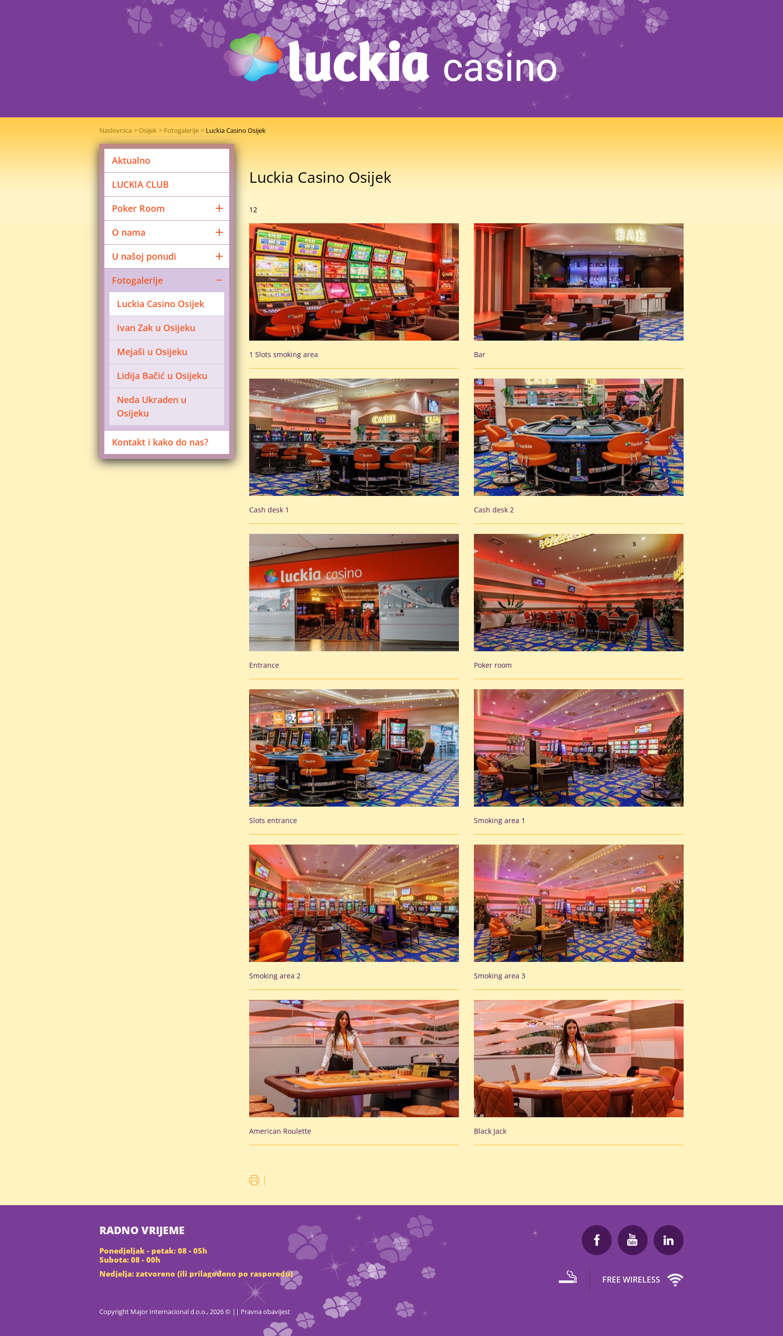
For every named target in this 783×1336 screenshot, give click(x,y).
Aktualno (131, 160)
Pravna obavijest (265, 1311)
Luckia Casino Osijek (236, 130)
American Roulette (280, 1131)
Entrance (264, 665)
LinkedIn (669, 1240)
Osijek (148, 130)
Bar (479, 354)
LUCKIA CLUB (140, 184)
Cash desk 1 (269, 509)
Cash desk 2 (494, 509)
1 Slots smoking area (283, 354)
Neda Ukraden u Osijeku (151, 406)
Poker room (493, 665)
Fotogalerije (181, 130)
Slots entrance (273, 820)
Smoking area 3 (499, 975)
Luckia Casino (392, 59)
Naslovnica (115, 130)
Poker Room (168, 208)
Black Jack (490, 1131)
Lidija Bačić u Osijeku (162, 376)
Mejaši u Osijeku (152, 352)
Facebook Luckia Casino (597, 1240)
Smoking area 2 (275, 975)
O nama (168, 232)
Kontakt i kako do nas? (160, 442)
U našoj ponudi (168, 256)
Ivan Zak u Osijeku (156, 328)
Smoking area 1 (499, 820)
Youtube (633, 1240)
